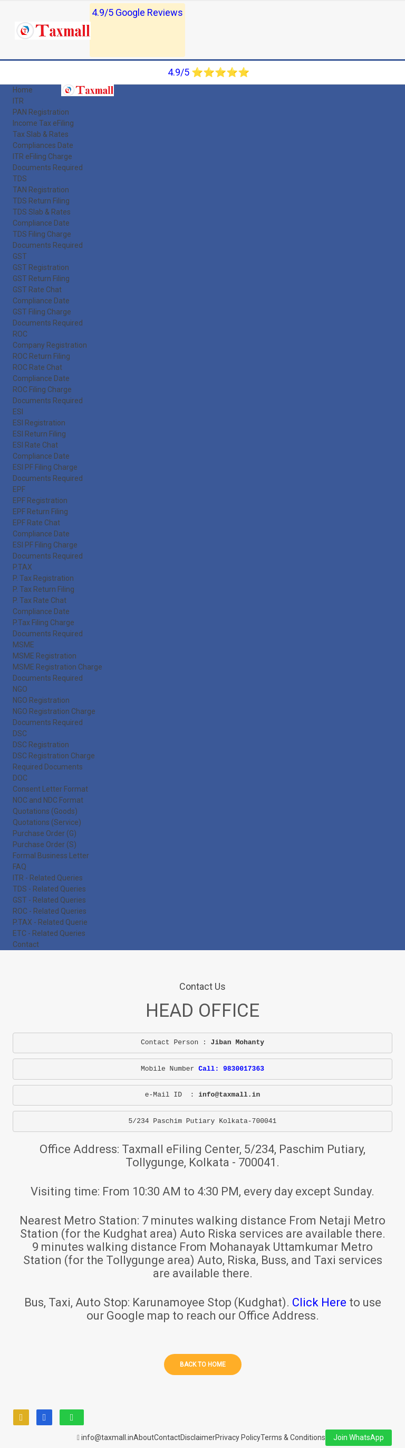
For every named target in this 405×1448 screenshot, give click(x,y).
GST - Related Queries (49, 900)
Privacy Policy (238, 1437)
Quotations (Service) (47, 822)
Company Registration (50, 345)
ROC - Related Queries (49, 911)
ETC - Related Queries (49, 933)
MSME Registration (44, 656)
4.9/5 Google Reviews (137, 12)
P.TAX (22, 567)
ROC (20, 334)
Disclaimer (197, 1437)
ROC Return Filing (41, 356)
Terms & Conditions (293, 1437)
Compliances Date (43, 145)
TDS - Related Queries (49, 889)
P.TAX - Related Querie (50, 922)
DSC (20, 733)
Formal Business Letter (51, 855)
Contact (26, 944)
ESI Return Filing (39, 434)
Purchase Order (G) (44, 833)
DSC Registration (41, 744)
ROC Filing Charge (42, 389)
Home (23, 90)
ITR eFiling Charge (42, 156)
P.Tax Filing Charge (43, 622)
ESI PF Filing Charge (45, 467)
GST (20, 256)
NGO (20, 689)
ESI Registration (39, 423)
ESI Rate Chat (35, 445)
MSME (23, 645)
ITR (18, 101)
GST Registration (41, 267)
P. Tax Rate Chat (39, 600)
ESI (18, 411)
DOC (20, 778)
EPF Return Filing (40, 511)
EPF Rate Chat (36, 522)
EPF (19, 489)
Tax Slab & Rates (41, 134)
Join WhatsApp (358, 1437)
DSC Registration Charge (54, 755)
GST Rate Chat (37, 289)
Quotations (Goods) (45, 811)
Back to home (203, 1364)
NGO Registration (41, 700)
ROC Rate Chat (37, 367)
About (143, 1437)
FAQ (19, 866)
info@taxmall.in (105, 1437)
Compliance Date (41, 223)
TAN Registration (41, 189)
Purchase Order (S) (44, 844)
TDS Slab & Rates (42, 212)
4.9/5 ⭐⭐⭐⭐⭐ (208, 72)
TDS (20, 178)
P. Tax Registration (43, 578)
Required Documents (48, 767)
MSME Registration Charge (57, 667)
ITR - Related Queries (48, 878)
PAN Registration (41, 112)
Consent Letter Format (50, 789)
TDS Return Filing (41, 201)
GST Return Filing (41, 278)
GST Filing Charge (42, 312)
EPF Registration (40, 500)
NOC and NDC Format (48, 800)
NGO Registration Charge (54, 711)
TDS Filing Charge (42, 234)
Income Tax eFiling (43, 123)
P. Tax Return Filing (43, 589)
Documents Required (48, 167)
